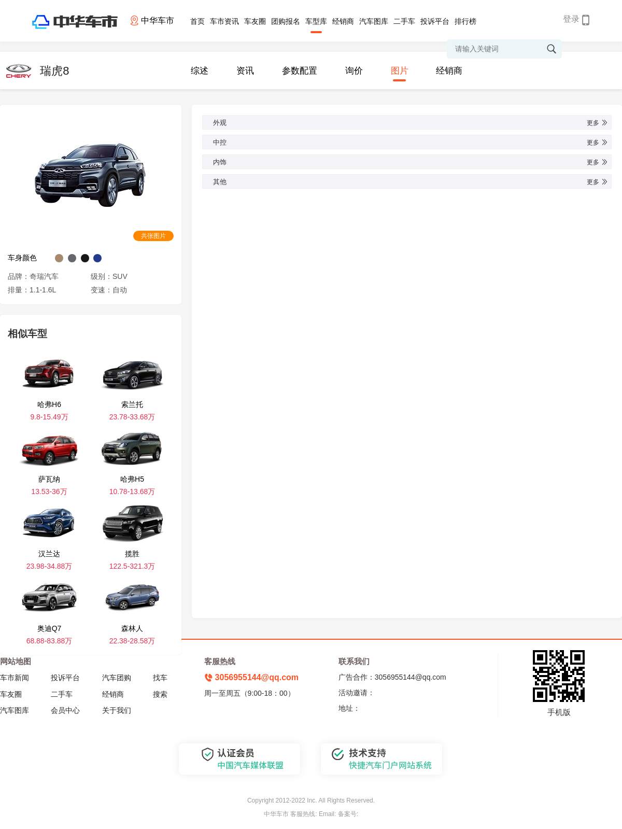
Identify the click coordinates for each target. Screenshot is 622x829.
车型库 (316, 21)
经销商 (343, 21)
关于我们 (116, 710)
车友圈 (255, 21)
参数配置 (299, 71)
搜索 (160, 694)
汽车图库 (373, 21)
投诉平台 (434, 21)
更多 (598, 123)
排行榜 (465, 21)
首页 (197, 21)
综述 (199, 71)
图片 (399, 71)
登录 (571, 19)
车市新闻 (14, 677)
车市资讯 (224, 21)
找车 (160, 677)
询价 (354, 71)
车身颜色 (22, 258)
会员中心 (65, 710)
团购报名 (285, 21)
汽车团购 (116, 677)
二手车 (404, 21)
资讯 (245, 71)
